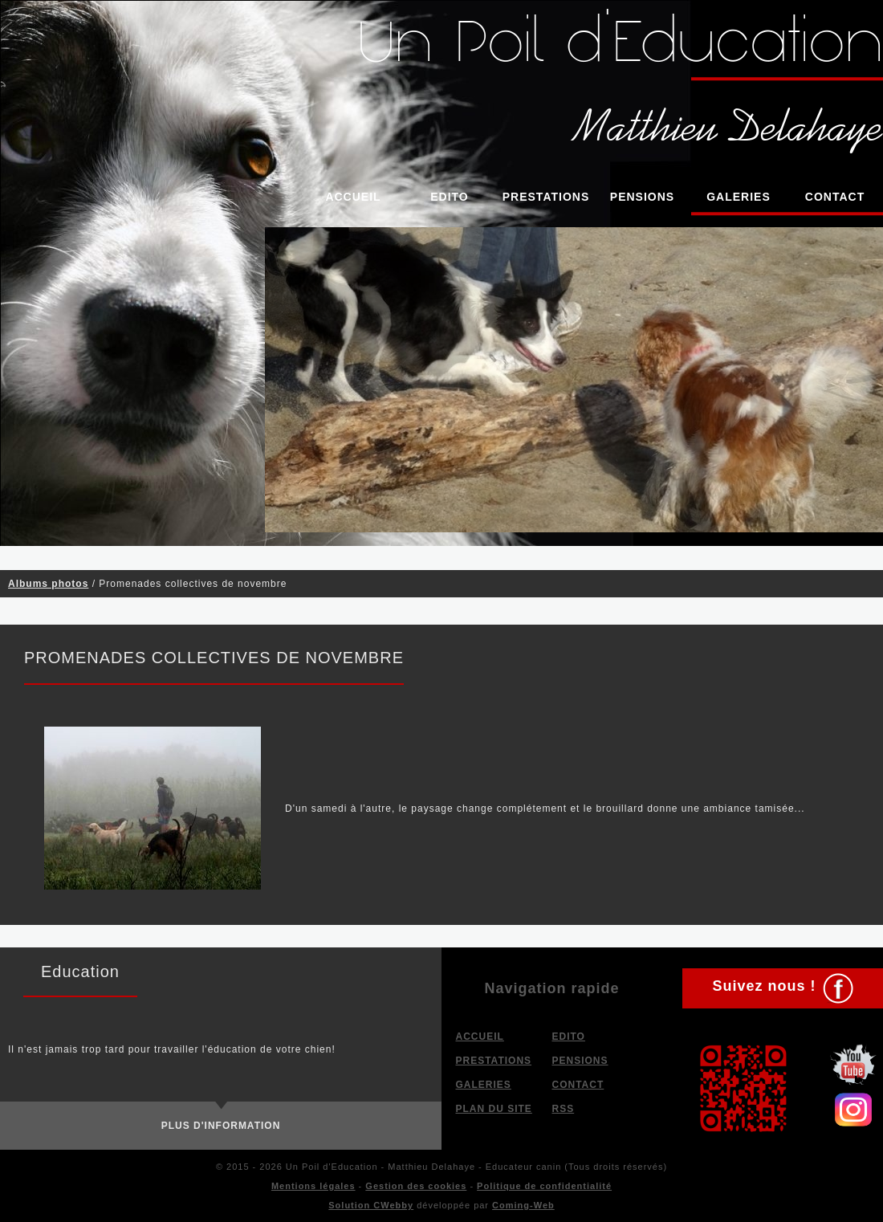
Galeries (738, 196)
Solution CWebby (370, 1205)
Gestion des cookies (415, 1186)
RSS (563, 1108)
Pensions (642, 196)
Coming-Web (523, 1205)
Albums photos (48, 583)
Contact (835, 196)
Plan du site (494, 1108)
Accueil (352, 196)
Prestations (546, 196)
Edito (449, 196)
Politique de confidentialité (544, 1186)
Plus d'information (221, 1125)
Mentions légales (313, 1186)
